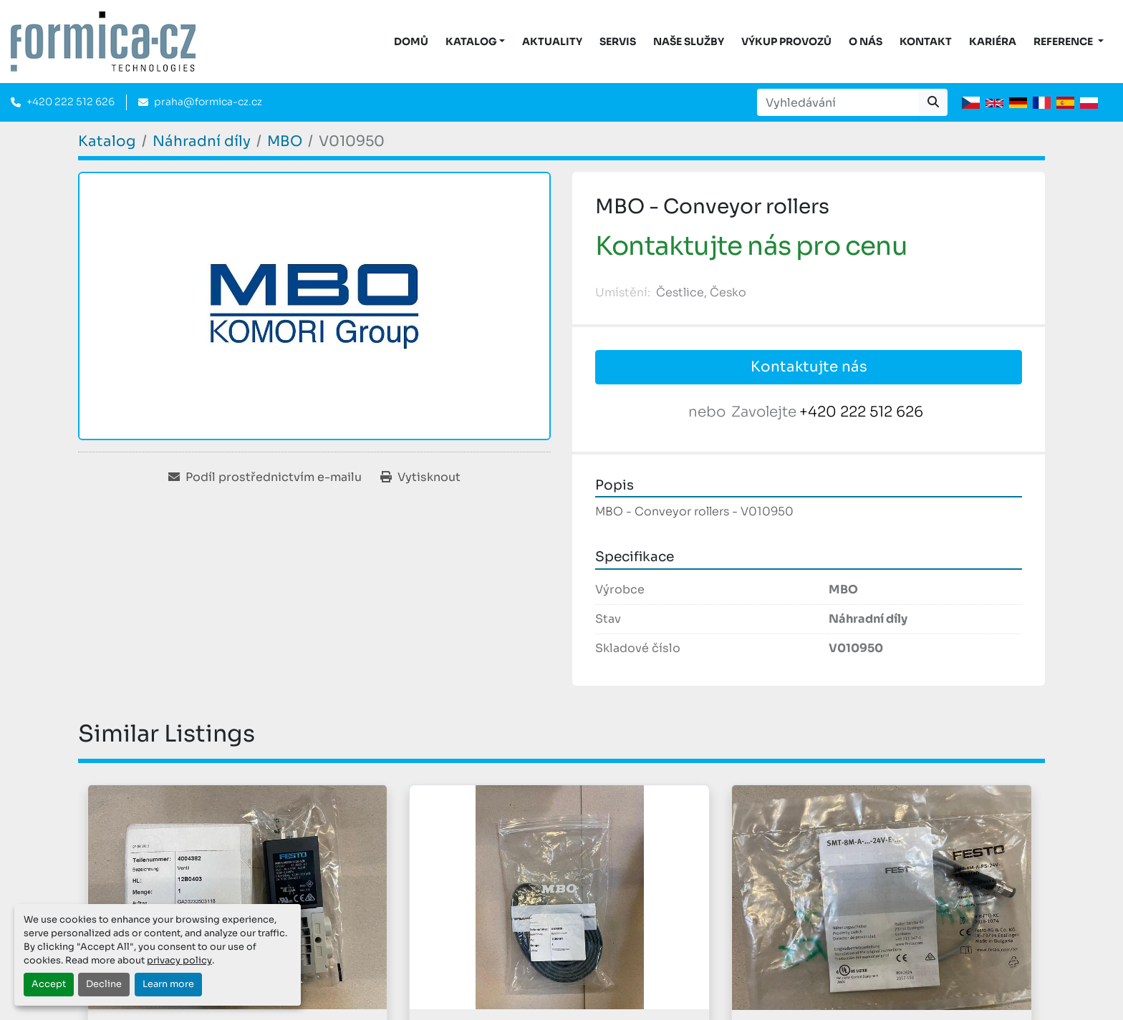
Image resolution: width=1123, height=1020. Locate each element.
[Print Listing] (420, 477)
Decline (104, 984)
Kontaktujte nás (809, 367)
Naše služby (688, 41)
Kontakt (926, 41)
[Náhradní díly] (202, 141)
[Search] (838, 102)
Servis (617, 41)
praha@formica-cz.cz (208, 101)
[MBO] (284, 141)
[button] (475, 41)
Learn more (168, 984)
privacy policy (179, 960)
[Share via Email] (265, 477)
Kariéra (992, 41)
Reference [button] (1064, 41)
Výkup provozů (786, 41)
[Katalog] (107, 141)
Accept (49, 984)
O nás (865, 41)
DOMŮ (411, 41)
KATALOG (471, 41)
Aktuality (552, 41)
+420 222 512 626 (70, 101)
